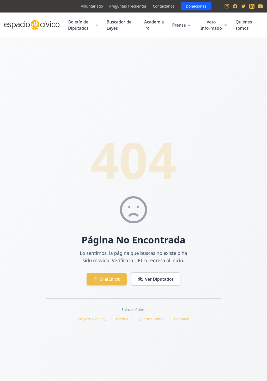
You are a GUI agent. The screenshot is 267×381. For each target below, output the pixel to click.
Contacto (181, 318)
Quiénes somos (243, 25)
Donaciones (196, 6)
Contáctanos (163, 6)
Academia (154, 25)
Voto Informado (214, 25)
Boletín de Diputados (83, 25)
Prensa (181, 25)
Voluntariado (92, 6)
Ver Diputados (156, 279)
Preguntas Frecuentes (128, 6)
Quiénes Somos (150, 318)
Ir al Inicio (106, 279)
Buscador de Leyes (119, 25)
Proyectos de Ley (92, 318)
